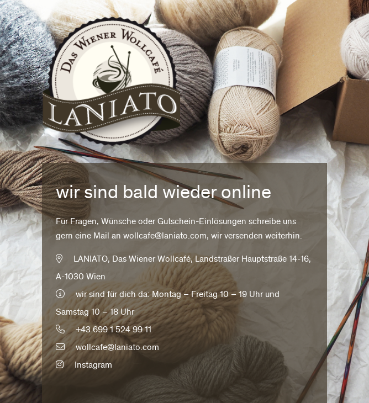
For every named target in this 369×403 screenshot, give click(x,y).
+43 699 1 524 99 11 (113, 330)
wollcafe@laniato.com (165, 236)
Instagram (84, 365)
